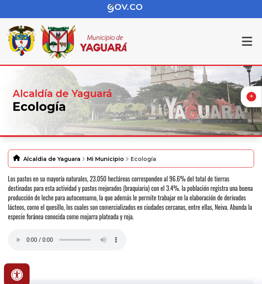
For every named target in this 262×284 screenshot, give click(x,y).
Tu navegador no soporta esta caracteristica (67, 239)
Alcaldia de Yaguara (51, 159)
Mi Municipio (105, 159)
